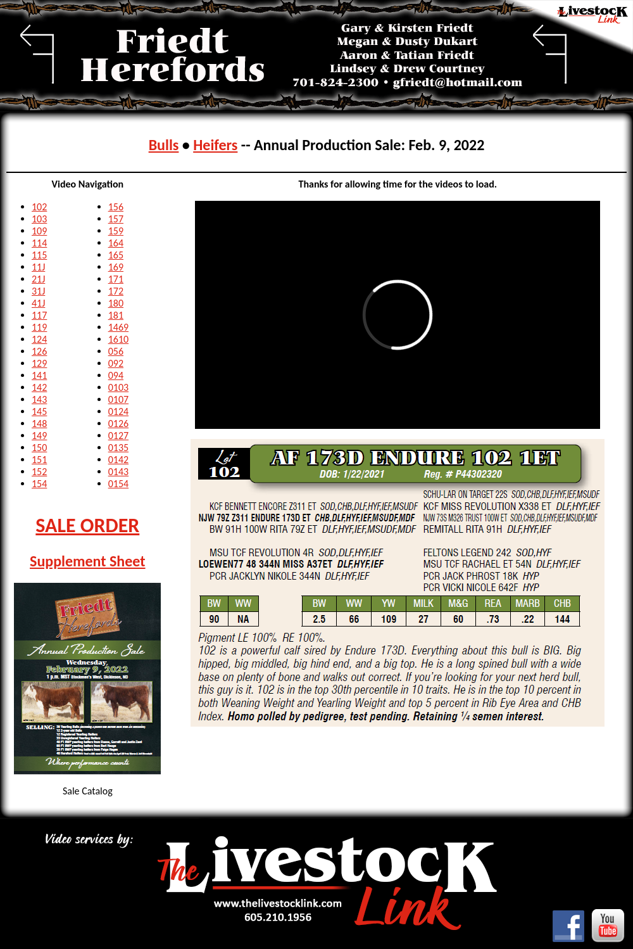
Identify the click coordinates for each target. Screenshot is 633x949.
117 (39, 315)
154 (39, 484)
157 (115, 219)
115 (39, 255)
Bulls (164, 145)
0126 (118, 423)
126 (39, 351)
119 (39, 327)
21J (38, 279)
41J (38, 303)
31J (38, 291)
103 (39, 219)
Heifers (215, 145)
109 (39, 231)
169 (115, 267)
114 (39, 243)
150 (39, 448)
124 (39, 339)
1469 (118, 327)
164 (115, 243)
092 (115, 363)
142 (39, 387)
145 (39, 411)
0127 (118, 436)
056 (115, 351)
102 (39, 207)
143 (39, 399)
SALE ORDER (87, 525)
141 (39, 375)
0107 (118, 399)
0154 (118, 484)
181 (115, 315)
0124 (118, 411)
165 (115, 255)
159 (115, 231)
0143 (118, 472)
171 (115, 279)
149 (39, 436)
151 (39, 460)
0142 (118, 460)
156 (115, 207)
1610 (118, 339)
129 (39, 363)
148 (39, 423)
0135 (118, 448)
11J (38, 267)
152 (39, 472)
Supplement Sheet (88, 561)
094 (115, 375)
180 (115, 303)
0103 (118, 387)
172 (115, 291)
